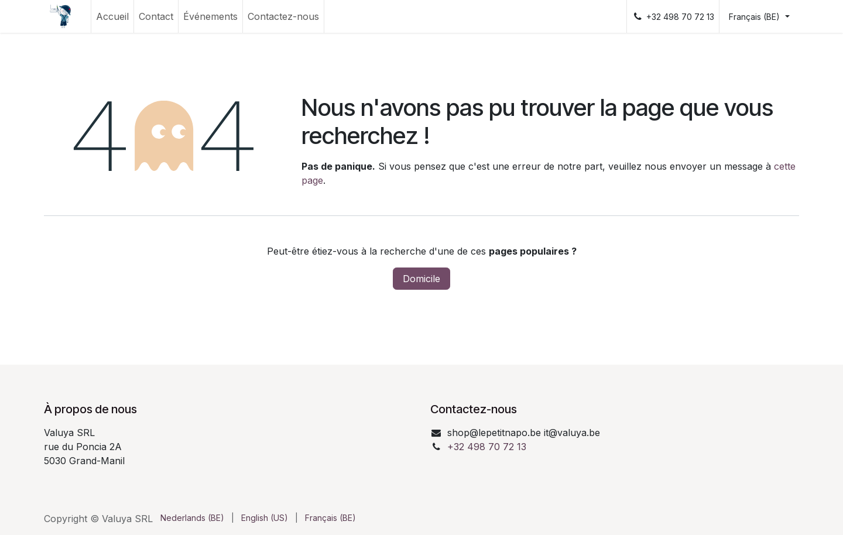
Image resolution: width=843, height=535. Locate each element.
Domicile (421, 278)
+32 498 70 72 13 (486, 446)
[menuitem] (112, 16)
